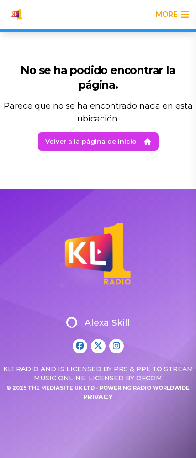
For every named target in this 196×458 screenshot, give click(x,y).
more (172, 14)
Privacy (98, 397)
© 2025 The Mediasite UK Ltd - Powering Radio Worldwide (98, 387)
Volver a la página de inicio (98, 141)
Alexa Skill (98, 322)
